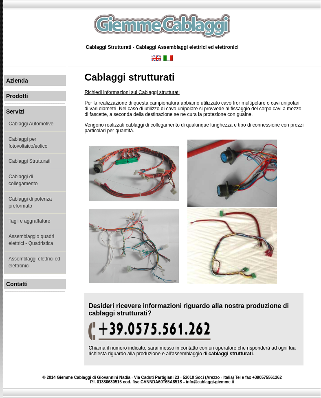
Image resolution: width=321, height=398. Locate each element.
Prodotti (17, 96)
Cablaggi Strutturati (30, 161)
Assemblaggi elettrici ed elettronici (34, 262)
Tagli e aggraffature (30, 221)
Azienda (17, 80)
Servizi (15, 111)
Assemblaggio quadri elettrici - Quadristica (31, 240)
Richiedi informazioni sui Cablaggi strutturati (131, 92)
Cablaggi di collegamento (23, 180)
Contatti (17, 284)
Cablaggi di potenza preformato (30, 202)
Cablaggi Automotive (31, 124)
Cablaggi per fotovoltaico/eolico (28, 142)
